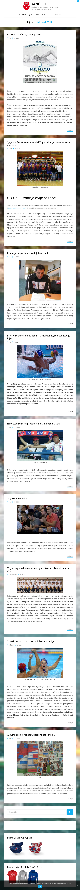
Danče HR (40, 4)
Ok (40, 886)
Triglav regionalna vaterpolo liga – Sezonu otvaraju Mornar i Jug (39, 570)
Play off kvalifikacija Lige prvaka (24, 34)
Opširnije (70, 130)
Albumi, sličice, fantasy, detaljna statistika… (31, 735)
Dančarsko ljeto (44, 15)
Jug (30, 15)
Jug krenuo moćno (17, 498)
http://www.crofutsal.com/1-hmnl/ (17, 208)
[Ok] (77, 885)
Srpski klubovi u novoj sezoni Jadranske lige (30, 641)
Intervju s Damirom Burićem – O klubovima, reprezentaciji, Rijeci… (38, 337)
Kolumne (22, 15)
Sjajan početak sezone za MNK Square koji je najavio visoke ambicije (38, 144)
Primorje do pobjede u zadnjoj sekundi (27, 253)
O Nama (59, 15)
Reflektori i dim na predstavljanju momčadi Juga (33, 424)
